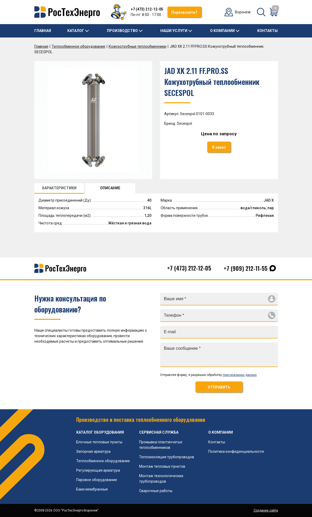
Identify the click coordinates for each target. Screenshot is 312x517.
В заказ (219, 147)
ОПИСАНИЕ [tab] (110, 188)
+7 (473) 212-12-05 (147, 9)
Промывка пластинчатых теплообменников (160, 445)
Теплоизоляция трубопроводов (166, 457)
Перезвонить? (184, 12)
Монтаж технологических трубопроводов (161, 478)
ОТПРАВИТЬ (219, 387)
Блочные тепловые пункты (99, 442)
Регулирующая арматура (98, 470)
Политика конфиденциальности (236, 451)
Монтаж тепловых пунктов (162, 466)
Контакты (267, 31)
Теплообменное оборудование (78, 46)
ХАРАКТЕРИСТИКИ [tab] (59, 188)
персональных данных (240, 375)
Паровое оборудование (96, 480)
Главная (42, 31)
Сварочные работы (155, 491)
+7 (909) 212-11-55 (245, 268)
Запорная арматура (93, 451)
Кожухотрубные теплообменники (137, 46)
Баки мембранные (92, 489)
